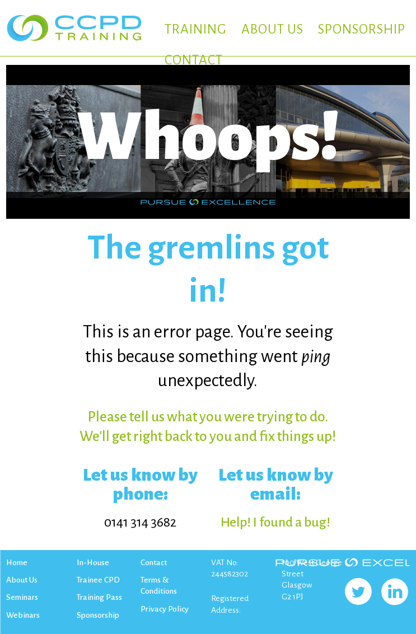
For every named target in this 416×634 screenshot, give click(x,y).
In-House (93, 562)
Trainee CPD (98, 579)
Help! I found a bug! (275, 522)
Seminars (22, 597)
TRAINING (196, 29)
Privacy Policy (165, 608)
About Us (22, 579)
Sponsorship (98, 614)
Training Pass (99, 597)
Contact (154, 562)
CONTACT (194, 60)
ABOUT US (272, 29)
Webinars (23, 614)
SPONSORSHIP (361, 29)
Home (16, 562)
